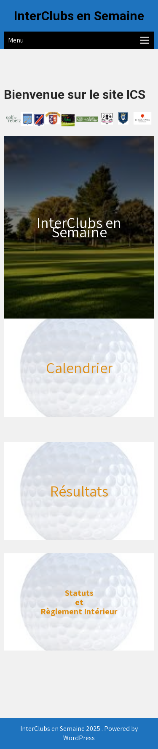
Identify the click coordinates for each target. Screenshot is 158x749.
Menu (16, 40)
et (79, 602)
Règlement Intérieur (79, 611)
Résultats (79, 491)
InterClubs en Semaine (79, 15)
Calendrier (79, 367)
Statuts (79, 592)
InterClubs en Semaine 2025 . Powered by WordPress (79, 733)
